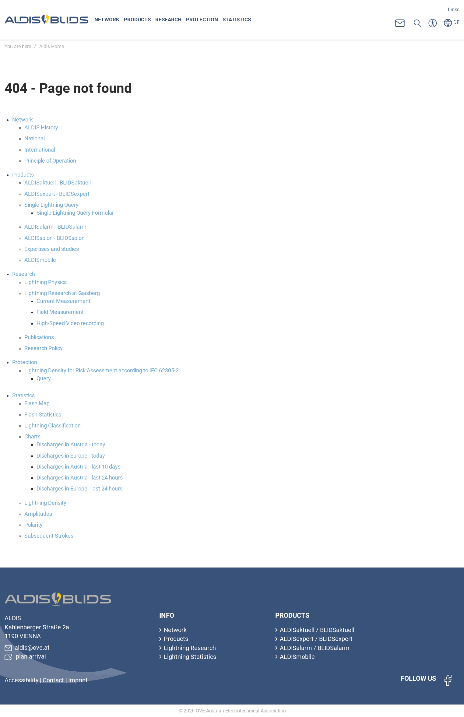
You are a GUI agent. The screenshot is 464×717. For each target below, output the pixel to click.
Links (453, 9)
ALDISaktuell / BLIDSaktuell (317, 630)
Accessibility (22, 680)
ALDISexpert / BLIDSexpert (316, 638)
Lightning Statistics (190, 656)
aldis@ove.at (27, 647)
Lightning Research (190, 648)
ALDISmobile (297, 656)
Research (171, 20)
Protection (205, 20)
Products (139, 20)
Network (107, 20)
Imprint (78, 680)
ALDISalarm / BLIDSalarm (315, 648)
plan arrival (25, 656)
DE (451, 22)
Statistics (242, 20)
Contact (54, 680)
